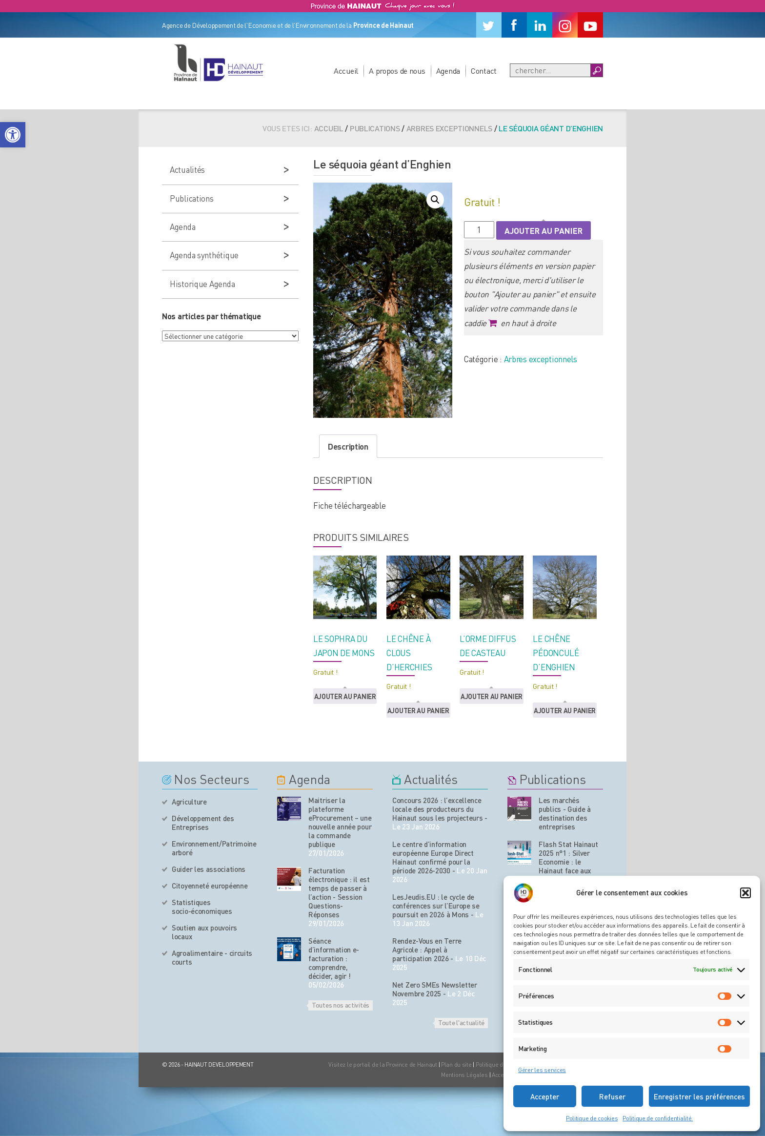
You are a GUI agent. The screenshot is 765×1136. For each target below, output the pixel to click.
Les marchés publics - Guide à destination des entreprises (565, 813)
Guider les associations (208, 869)
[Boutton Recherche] (596, 70)
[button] (12, 134)
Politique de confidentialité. (658, 1118)
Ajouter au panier (543, 230)
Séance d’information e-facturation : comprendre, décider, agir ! (333, 958)
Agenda (448, 70)
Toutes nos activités (340, 1004)
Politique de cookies (592, 1118)
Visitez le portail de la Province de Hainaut (382, 1064)
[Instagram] (565, 25)
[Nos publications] (519, 809)
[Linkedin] (539, 25)
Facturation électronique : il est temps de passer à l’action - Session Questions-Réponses (339, 892)
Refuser (612, 1096)
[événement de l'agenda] (289, 809)
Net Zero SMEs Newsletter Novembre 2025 (434, 989)
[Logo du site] (218, 62)
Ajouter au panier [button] (345, 696)
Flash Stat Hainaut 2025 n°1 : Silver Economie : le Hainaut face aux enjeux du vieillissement (568, 866)
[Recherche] (550, 70)
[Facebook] (514, 25)
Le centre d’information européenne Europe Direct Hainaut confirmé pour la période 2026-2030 (433, 857)
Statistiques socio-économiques (202, 906)
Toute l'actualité (461, 1022)
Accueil (346, 70)
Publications (375, 128)
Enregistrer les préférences (699, 1096)
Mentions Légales (464, 1074)
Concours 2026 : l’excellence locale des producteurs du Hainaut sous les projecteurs (437, 809)
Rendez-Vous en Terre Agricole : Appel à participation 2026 (427, 949)
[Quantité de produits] (479, 229)
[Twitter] (489, 25)
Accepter (544, 1096)
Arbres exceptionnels (449, 128)
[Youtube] (590, 25)
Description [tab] (348, 446)
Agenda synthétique (204, 254)
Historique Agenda (202, 283)
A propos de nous (397, 70)
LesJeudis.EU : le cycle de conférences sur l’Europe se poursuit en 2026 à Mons (436, 905)
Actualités (187, 169)
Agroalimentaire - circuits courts (212, 957)
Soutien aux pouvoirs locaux (204, 932)
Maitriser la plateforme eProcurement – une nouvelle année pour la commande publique (340, 822)
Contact (484, 70)
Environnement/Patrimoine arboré (214, 848)
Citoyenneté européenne (209, 885)
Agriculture (189, 801)
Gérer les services (542, 1070)
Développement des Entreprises (203, 822)
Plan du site (456, 1064)
